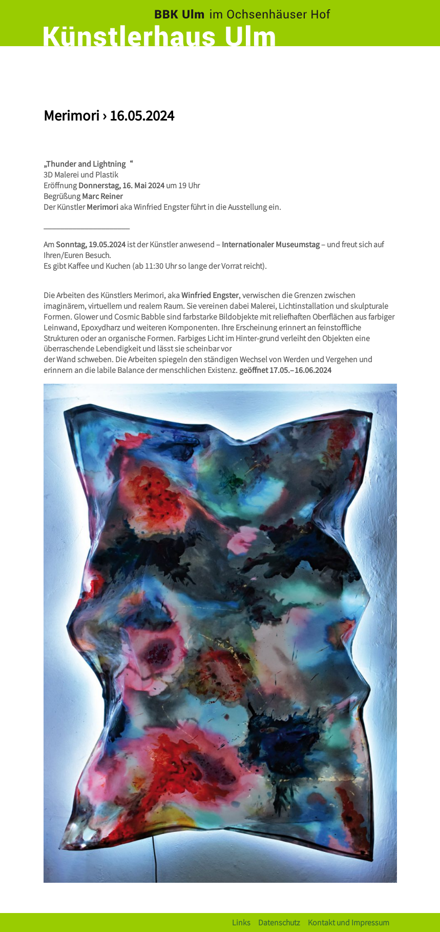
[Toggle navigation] (387, 64)
